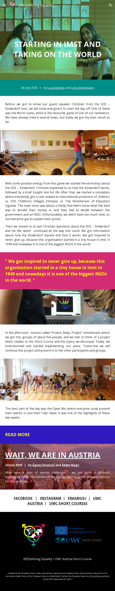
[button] (4, 5)
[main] (57, 49)
